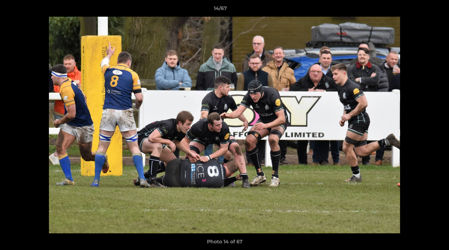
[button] (420, 10)
